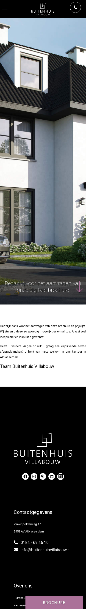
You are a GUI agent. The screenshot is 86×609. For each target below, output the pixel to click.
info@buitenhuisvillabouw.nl (45, 550)
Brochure (54, 602)
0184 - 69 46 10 (35, 542)
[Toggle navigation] (5, 9)
